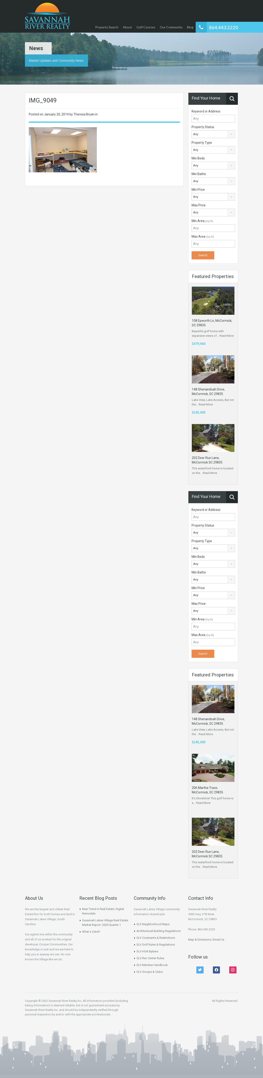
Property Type (202, 142)
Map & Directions (199, 939)
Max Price (199, 205)
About (127, 27)
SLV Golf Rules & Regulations (155, 944)
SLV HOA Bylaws (147, 951)
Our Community (171, 27)
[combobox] (213, 134)
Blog (190, 27)
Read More (226, 335)
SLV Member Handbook (152, 965)
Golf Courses (145, 27)
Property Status (203, 127)
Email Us (218, 939)
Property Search (106, 27)
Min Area (202, 221)
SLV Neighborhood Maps (153, 924)
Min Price (198, 189)
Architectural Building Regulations (158, 931)
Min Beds (198, 158)
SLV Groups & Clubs (149, 971)
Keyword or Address (206, 111)
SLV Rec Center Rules (150, 958)
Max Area (203, 236)
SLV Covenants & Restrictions (155, 937)
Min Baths (199, 174)
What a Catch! (91, 931)
